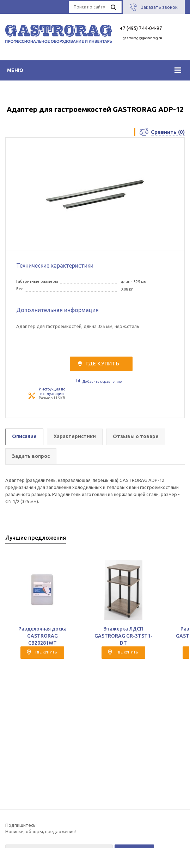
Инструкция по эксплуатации (52, 391)
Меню (15, 70)
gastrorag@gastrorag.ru (142, 38)
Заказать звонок (159, 7)
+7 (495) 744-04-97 (141, 28)
